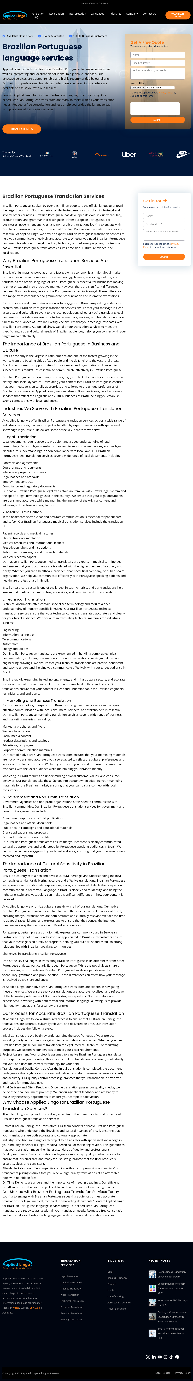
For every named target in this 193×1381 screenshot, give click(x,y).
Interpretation (77, 13)
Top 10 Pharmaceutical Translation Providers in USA (171, 1333)
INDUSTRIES (115, 1260)
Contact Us (149, 13)
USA (32, 1307)
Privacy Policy (165, 92)
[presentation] (155, 108)
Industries (115, 13)
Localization (56, 13)
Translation (37, 13)
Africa (16, 1307)
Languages (97, 13)
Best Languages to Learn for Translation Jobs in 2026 (172, 1288)
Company (132, 13)
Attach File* (137, 83)
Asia (37, 1307)
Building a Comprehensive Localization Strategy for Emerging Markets (172, 1317)
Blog (35, 16)
